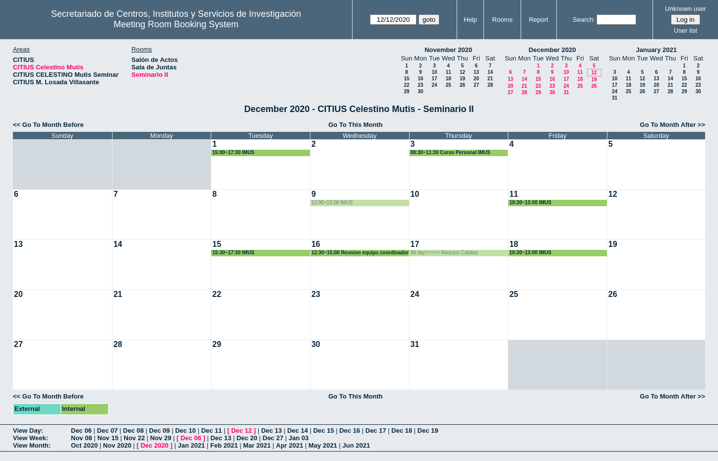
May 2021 (322, 445)
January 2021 (656, 50)
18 (448, 78)
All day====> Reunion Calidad (444, 252)
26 (462, 85)
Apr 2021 (289, 445)
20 (476, 78)
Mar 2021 (257, 445)
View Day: (28, 430)
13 (476, 72)
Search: (584, 19)
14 (490, 72)
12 (462, 72)
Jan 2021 (191, 445)
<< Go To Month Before (48, 124)
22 (406, 85)
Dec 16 (349, 430)
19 (462, 78)
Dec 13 (271, 430)
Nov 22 (134, 438)
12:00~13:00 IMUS (332, 202)
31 (566, 92)
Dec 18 (401, 430)
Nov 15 (108, 438)
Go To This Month (355, 124)
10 (434, 72)
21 (490, 78)
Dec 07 (107, 430)
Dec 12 (241, 430)
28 (490, 85)
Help (470, 19)
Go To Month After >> (672, 124)
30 (420, 91)
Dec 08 (133, 430)
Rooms (502, 19)
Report (538, 19)
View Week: (30, 438)
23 (420, 85)
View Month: (32, 445)
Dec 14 (297, 430)
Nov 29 (161, 438)
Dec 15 (323, 430)
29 (406, 91)
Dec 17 (375, 430)
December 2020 (552, 50)
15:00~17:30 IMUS (233, 152)
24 (434, 85)
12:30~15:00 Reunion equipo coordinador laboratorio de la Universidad (360, 253)
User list (685, 30)
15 (406, 78)
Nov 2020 (117, 445)
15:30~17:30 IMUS (233, 252)
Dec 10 (185, 430)
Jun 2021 (356, 445)
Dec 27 (273, 438)
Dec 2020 (154, 445)
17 (434, 78)
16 (420, 78)
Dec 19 (428, 430)
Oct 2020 (84, 445)
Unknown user (685, 8)
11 (448, 72)
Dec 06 (81, 430)
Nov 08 (81, 438)
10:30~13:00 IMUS (530, 202)
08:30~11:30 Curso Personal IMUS (450, 152)
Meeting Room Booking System (176, 24)
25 (448, 85)
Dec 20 (247, 438)
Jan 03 (298, 438)
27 (476, 85)
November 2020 (448, 50)
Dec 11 (211, 430)
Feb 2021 (224, 445)
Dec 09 (159, 430)
